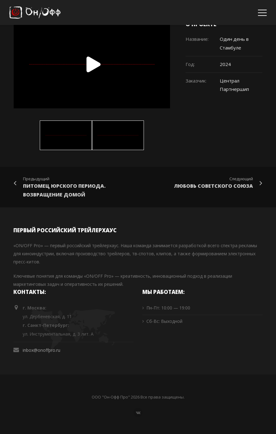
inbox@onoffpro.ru (41, 350)
